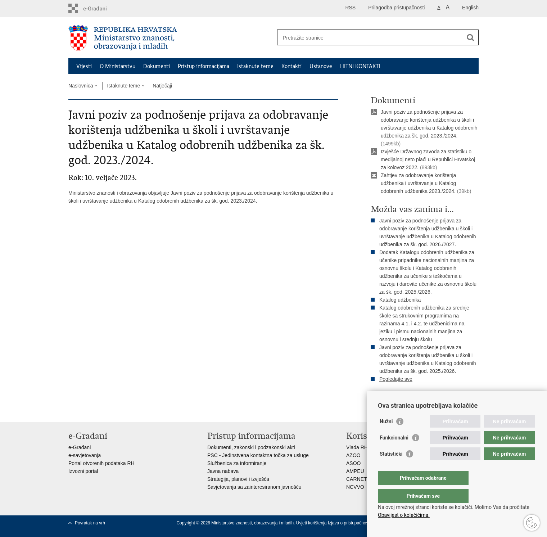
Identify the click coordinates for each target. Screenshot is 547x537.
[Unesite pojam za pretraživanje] (370, 38)
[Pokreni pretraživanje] (470, 37)
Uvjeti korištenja (312, 522)
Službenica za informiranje (236, 463)
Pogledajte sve (395, 379)
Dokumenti (156, 66)
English (470, 7)
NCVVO (355, 487)
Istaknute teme (255, 66)
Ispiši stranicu (391, 397)
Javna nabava (223, 471)
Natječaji (162, 86)
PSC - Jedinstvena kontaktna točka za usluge (258, 455)
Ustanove (320, 66)
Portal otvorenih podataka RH (101, 463)
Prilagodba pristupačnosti (396, 7)
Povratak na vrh (90, 522)
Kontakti (291, 66)
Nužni (386, 436)
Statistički (391, 468)
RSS (350, 7)
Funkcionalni (394, 452)
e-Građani (79, 447)
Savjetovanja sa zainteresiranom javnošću (254, 487)
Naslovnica (80, 86)
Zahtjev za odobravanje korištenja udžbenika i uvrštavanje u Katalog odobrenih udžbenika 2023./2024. (418, 183)
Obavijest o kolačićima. (404, 515)
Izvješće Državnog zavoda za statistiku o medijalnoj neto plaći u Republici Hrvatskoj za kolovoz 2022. (428, 159)
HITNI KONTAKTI (360, 66)
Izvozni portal (83, 471)
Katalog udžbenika (400, 300)
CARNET (356, 479)
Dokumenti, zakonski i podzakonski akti (251, 447)
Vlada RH (357, 447)
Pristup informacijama (203, 66)
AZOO (353, 455)
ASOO (353, 463)
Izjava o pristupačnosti (349, 522)
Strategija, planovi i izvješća (238, 479)
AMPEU (355, 471)
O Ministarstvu (117, 66)
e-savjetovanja (84, 455)
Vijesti (84, 66)
